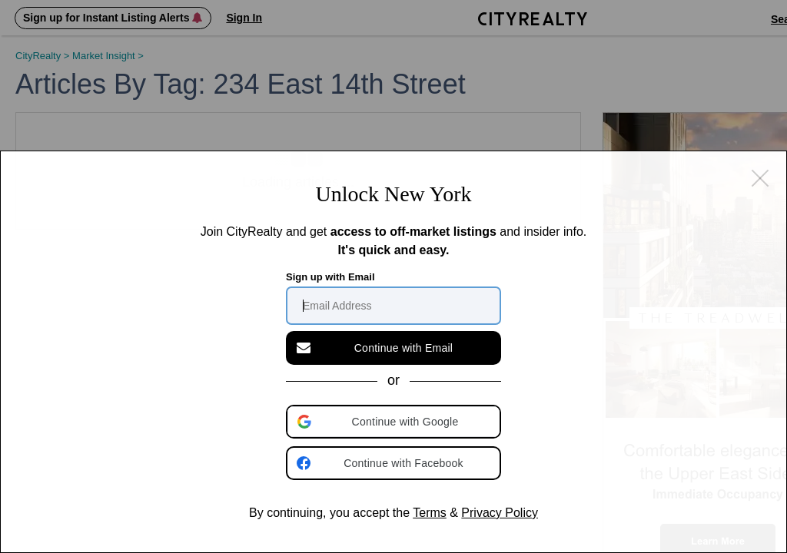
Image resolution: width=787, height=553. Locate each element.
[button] (395, 421)
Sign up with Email (330, 277)
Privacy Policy (499, 512)
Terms (430, 512)
